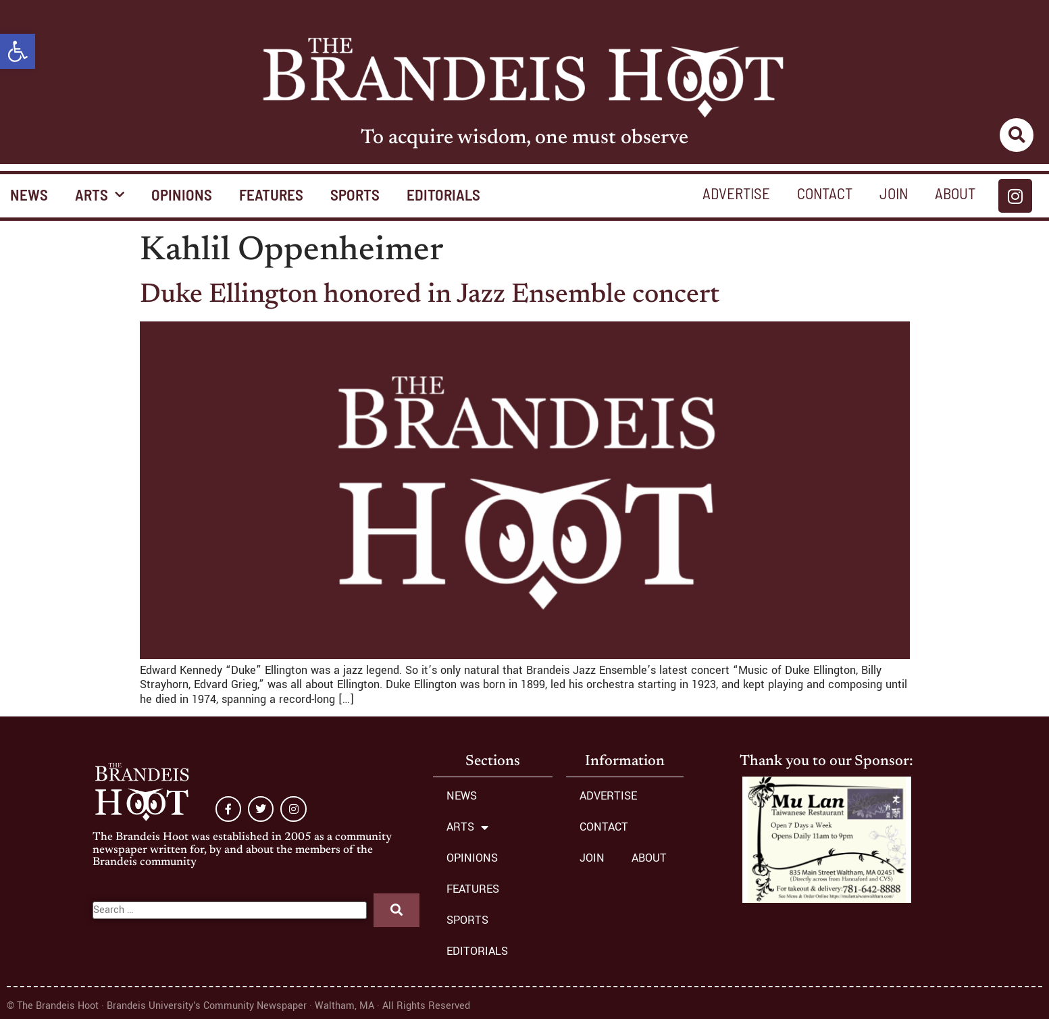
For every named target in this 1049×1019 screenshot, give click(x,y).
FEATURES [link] (271, 194)
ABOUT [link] (955, 193)
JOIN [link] (893, 193)
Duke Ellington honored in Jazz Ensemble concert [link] (429, 295)
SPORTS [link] (355, 194)
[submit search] (396, 910)
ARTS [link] (99, 194)
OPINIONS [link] (181, 194)
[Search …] (230, 910)
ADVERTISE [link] (736, 193)
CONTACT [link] (824, 193)
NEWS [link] (461, 796)
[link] (17, 51)
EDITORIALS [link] (443, 194)
